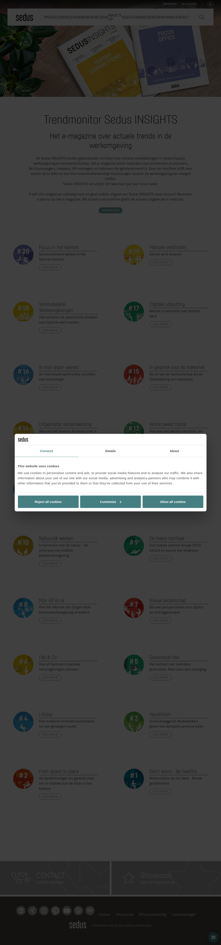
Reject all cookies (48, 501)
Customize (110, 501)
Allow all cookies (173, 501)
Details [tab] (110, 451)
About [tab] (174, 451)
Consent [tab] (46, 451)
